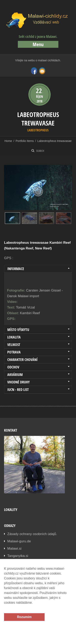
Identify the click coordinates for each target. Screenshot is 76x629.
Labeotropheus (38, 130)
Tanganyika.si (17, 556)
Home (8, 141)
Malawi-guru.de (19, 541)
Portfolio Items (25, 141)
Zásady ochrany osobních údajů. (32, 534)
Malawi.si (14, 548)
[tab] (38, 269)
